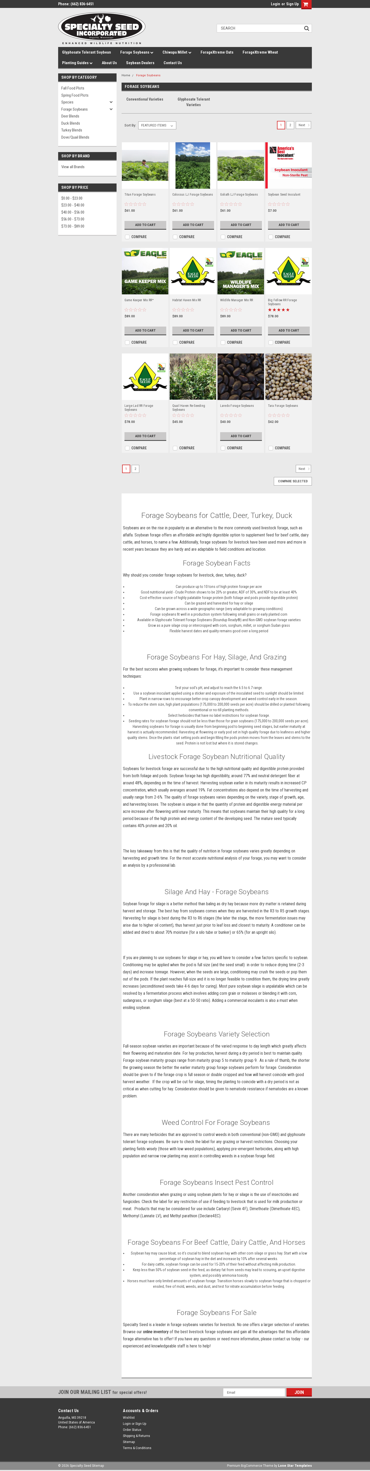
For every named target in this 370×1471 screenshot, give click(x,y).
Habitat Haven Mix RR (186, 300)
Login (275, 4)
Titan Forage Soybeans (140, 194)
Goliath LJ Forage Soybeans (239, 194)
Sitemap (129, 1442)
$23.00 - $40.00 (72, 205)
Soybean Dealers (140, 62)
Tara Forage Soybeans (283, 406)
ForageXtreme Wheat (260, 52)
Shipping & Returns (136, 1436)
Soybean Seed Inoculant (284, 194)
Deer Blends (70, 116)
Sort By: (130, 125)
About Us (109, 62)
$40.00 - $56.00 (72, 212)
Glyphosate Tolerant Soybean (86, 52)
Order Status (132, 1430)
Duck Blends (70, 123)
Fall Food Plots (72, 88)
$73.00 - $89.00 (72, 226)
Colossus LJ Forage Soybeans (192, 194)
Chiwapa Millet (177, 52)
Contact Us (173, 62)
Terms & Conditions (137, 1448)
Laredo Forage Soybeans (237, 406)
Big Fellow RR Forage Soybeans (282, 302)
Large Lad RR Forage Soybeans (138, 408)
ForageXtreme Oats (217, 52)
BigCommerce (251, 1466)
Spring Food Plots (75, 95)
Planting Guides (77, 62)
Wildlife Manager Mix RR (236, 300)
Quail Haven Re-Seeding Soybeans (188, 408)
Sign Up (292, 4)
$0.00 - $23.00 (71, 198)
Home (126, 75)
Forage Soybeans (136, 52)
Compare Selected (293, 481)
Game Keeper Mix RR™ (139, 300)
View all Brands (73, 166)
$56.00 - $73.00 (72, 219)
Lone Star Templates (295, 1466)
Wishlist (129, 1418)
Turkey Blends (71, 130)
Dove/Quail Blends (75, 137)
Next (305, 125)
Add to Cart (145, 225)
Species (67, 102)
